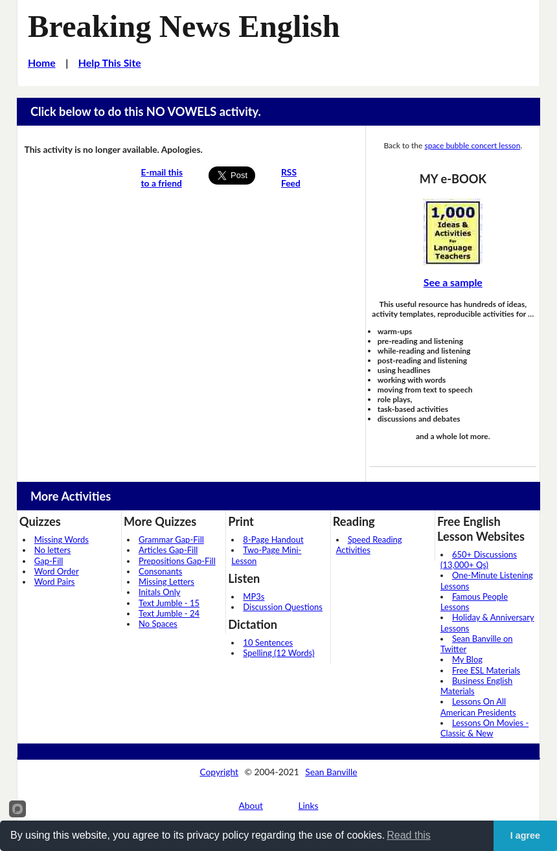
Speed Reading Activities (369, 544)
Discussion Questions (283, 607)
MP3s (253, 596)
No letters (52, 550)
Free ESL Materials (486, 670)
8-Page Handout (273, 539)
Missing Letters (166, 581)
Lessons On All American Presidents (478, 706)
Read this (409, 835)
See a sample (453, 282)
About (251, 805)
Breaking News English (184, 26)
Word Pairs (54, 581)
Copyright (218, 771)
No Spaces (158, 623)
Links (308, 805)
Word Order (56, 571)
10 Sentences (268, 642)
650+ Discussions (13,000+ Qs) (478, 559)
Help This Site (109, 62)
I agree (525, 835)
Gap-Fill (48, 561)
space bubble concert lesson (472, 145)
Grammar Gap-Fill (171, 539)
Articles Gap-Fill (168, 550)
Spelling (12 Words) (278, 653)
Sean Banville (331, 771)
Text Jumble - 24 (169, 613)
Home (42, 62)
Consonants (160, 571)
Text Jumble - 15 (169, 603)
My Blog (467, 659)
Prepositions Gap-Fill (177, 561)
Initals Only (159, 592)
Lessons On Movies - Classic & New (484, 728)
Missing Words (61, 539)
